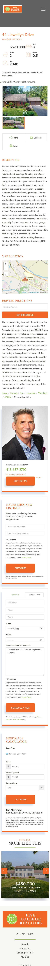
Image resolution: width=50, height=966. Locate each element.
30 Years (11, 753)
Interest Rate (11, 783)
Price (8, 762)
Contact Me (20, 481)
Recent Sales (20, 474)
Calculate (20, 799)
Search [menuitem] (24, 944)
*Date (8, 623)
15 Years (21, 753)
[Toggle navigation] (43, 9)
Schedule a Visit (34, 595)
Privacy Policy (26, 557)
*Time (8, 635)
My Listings (10, 474)
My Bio (38, 477)
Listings (13, 393)
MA (22, 393)
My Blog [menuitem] (25, 956)
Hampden (31, 393)
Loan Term (10, 748)
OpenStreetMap (34, 292)
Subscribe (20, 568)
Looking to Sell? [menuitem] (25, 952)
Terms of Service (17, 719)
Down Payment (12, 772)
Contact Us (15, 595)
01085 (8, 397)
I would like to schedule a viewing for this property (25, 661)
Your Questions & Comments (18, 645)
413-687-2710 (16, 469)
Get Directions (25, 315)
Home (4, 393)
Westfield (42, 393)
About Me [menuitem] (25, 948)
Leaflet (24, 292)
